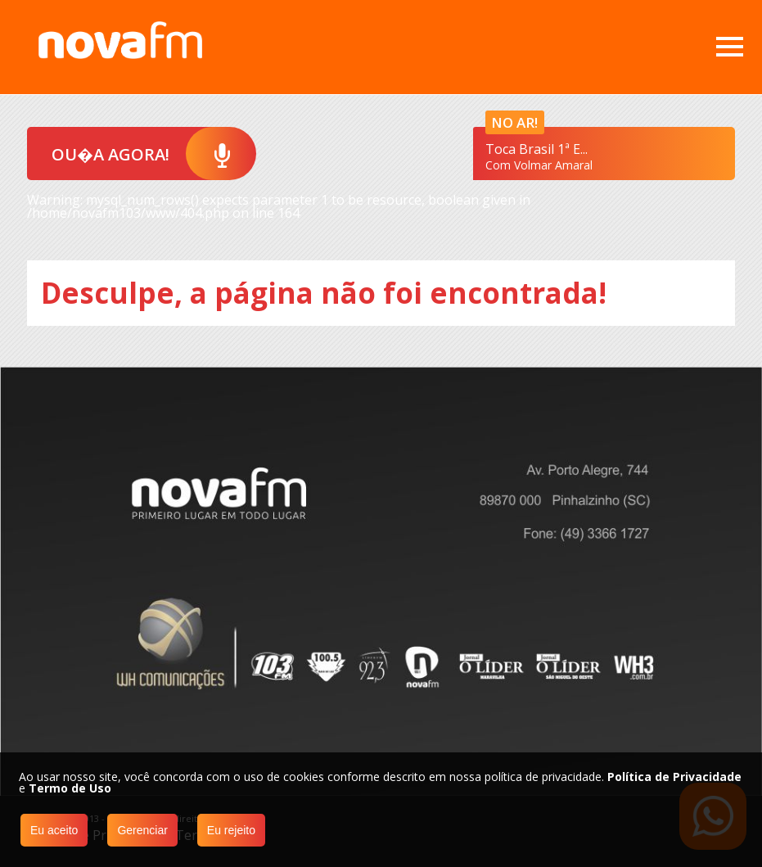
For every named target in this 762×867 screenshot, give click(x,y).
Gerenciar (142, 830)
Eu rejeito (231, 830)
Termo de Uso (70, 788)
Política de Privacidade (674, 776)
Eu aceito (54, 830)
